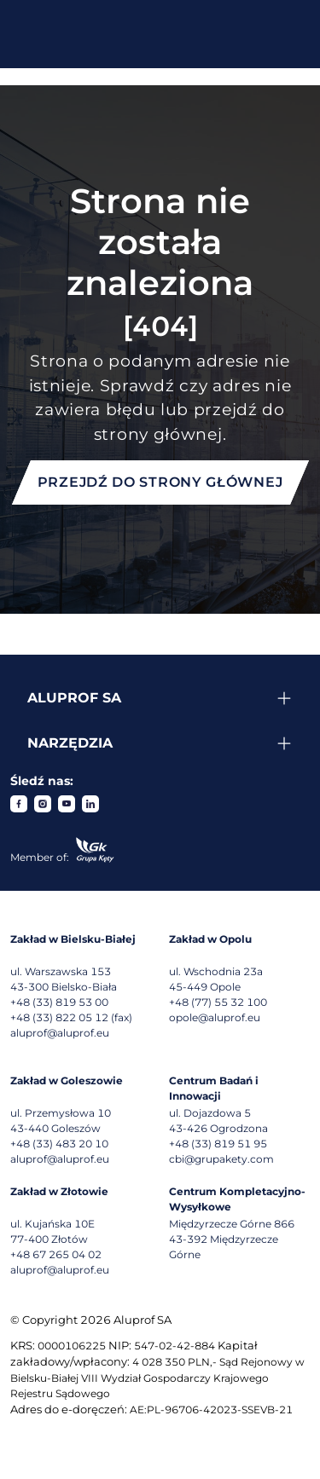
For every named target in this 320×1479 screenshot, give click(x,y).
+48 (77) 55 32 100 (218, 1002)
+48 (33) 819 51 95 (218, 1143)
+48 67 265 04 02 (56, 1254)
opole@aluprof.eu (214, 1017)
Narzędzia (70, 743)
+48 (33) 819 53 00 (59, 1002)
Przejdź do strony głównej (160, 482)
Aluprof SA (74, 698)
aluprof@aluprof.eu (59, 1032)
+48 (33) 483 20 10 (59, 1143)
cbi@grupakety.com (221, 1159)
